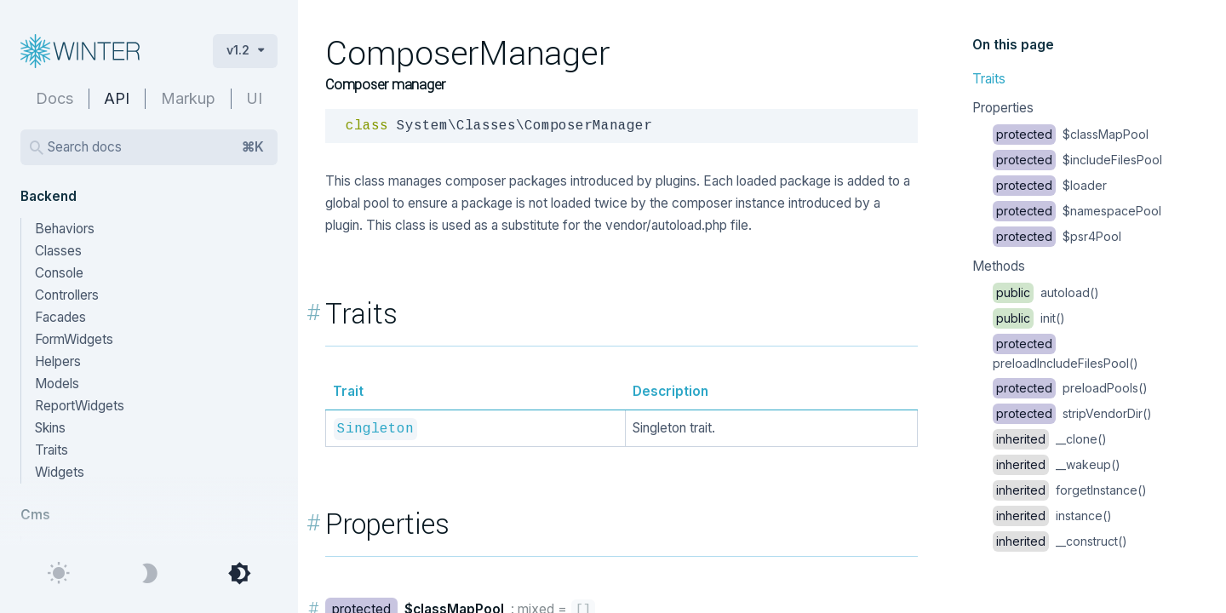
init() (1029, 318)
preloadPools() (1070, 388)
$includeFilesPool (1077, 159)
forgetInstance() (1070, 490)
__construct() (1060, 541)
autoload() (1046, 292)
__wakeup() (1056, 464)
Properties (1003, 108)
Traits (988, 79)
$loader (1050, 185)
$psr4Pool (1057, 236)
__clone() (1050, 439)
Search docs (156, 147)
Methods (998, 266)
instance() (1052, 515)
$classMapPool (1071, 134)
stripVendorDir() (1072, 413)
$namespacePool (1077, 210)
